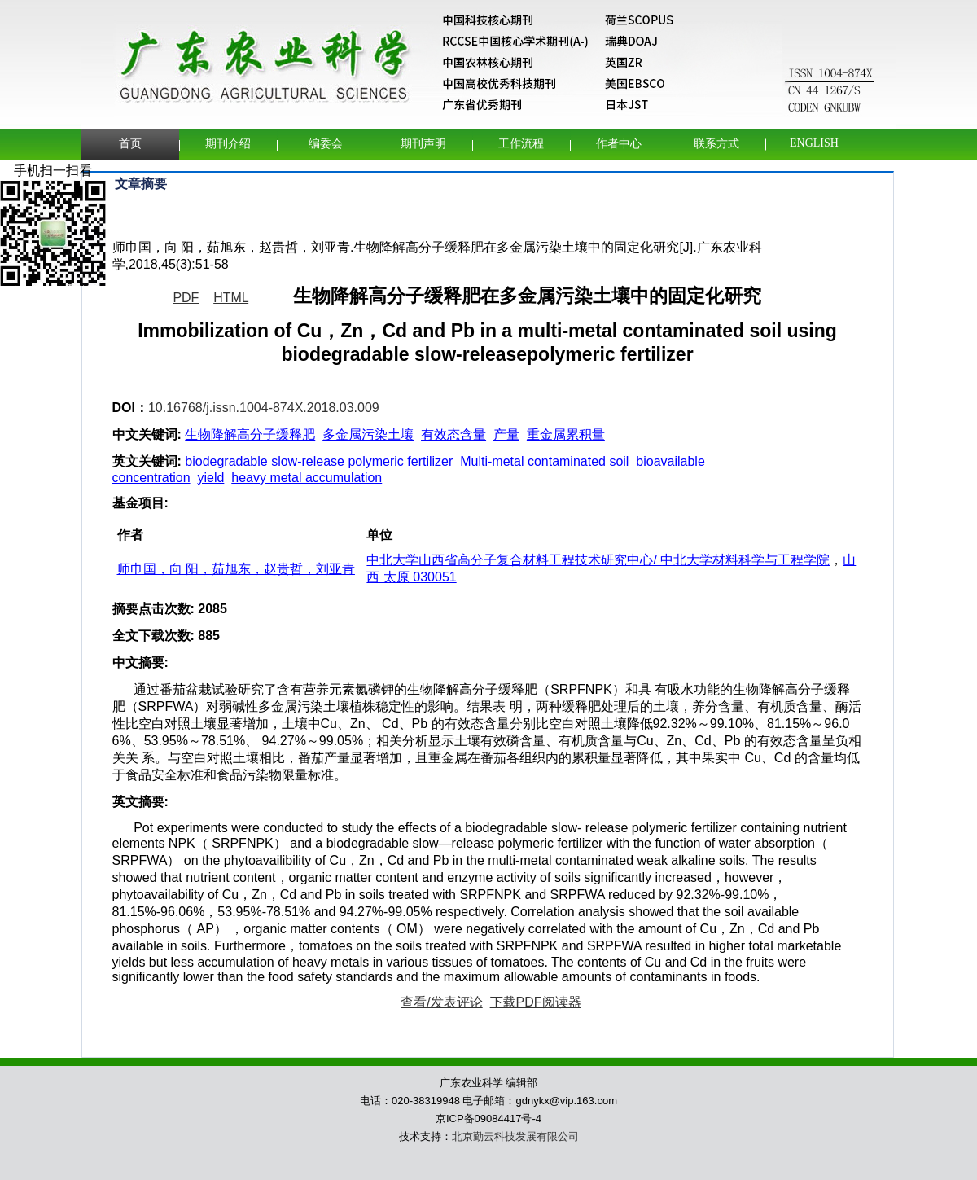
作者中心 (619, 144)
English (814, 143)
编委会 (326, 144)
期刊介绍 (228, 144)
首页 (130, 144)
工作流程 (521, 144)
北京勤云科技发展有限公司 (515, 1136)
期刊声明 (423, 144)
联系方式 (716, 144)
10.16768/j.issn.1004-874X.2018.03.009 (263, 408)
